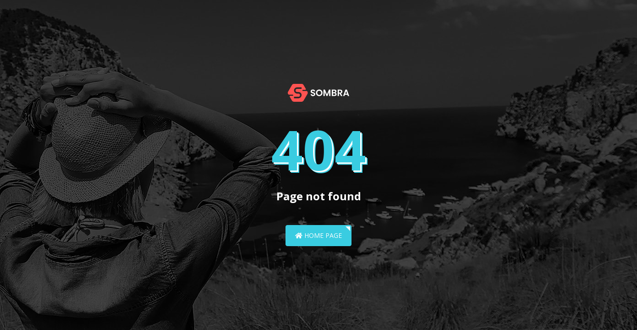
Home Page (318, 235)
